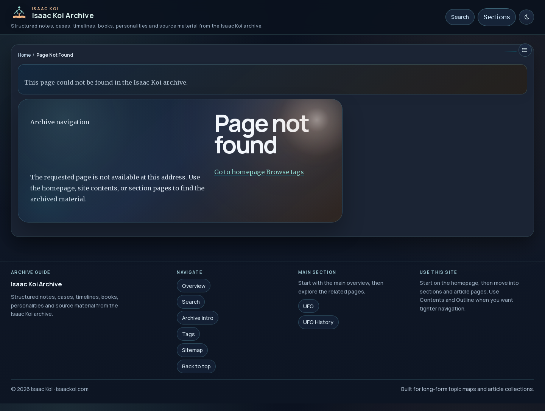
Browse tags (285, 172)
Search (460, 17)
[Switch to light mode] (526, 17)
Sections (497, 17)
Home (24, 55)
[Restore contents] (525, 50)
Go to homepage (239, 172)
